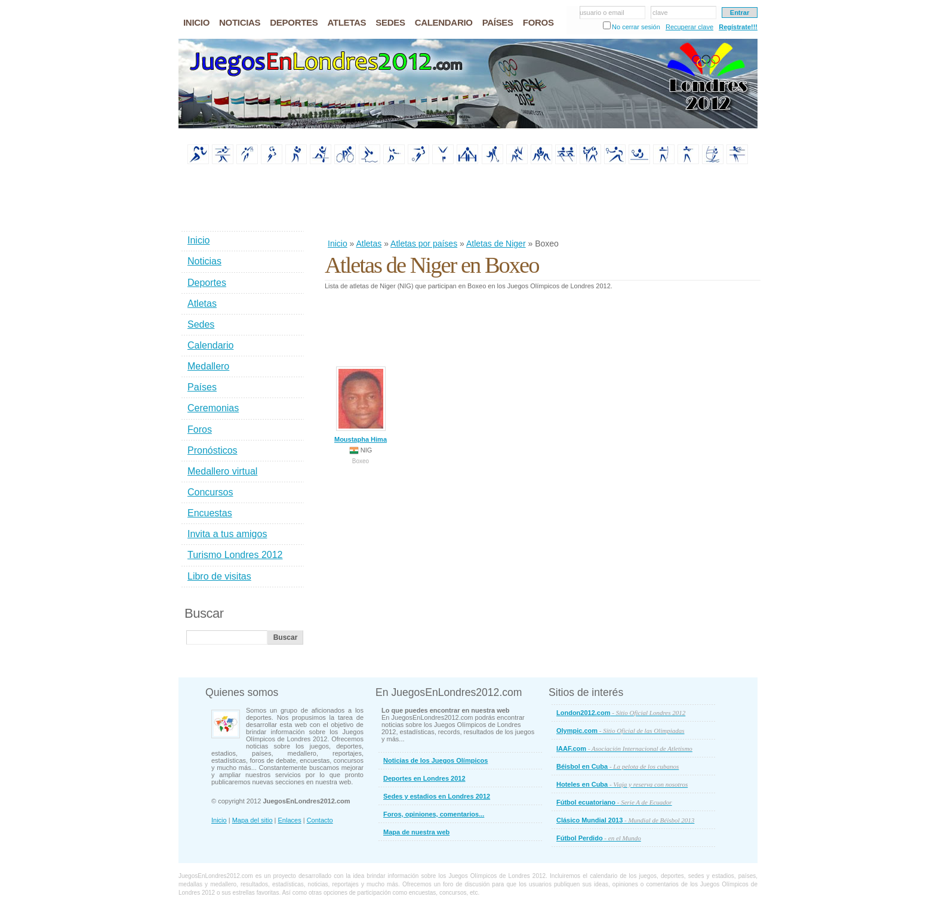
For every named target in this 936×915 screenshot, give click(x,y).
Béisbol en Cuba (617, 766)
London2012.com (620, 712)
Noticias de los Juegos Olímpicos (435, 760)
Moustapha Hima (360, 404)
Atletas (368, 243)
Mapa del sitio (252, 820)
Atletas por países (423, 243)
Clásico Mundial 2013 (625, 820)
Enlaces (289, 820)
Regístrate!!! (738, 26)
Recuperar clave (689, 26)
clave (660, 12)
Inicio (337, 243)
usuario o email (602, 12)
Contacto (320, 820)
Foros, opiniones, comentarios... (433, 814)
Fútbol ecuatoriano (614, 802)
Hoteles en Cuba (622, 784)
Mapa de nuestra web (416, 832)
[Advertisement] (542, 202)
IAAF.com (624, 748)
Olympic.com (620, 730)
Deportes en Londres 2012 (424, 778)
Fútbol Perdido (598, 838)
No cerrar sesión (636, 26)
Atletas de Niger (496, 243)
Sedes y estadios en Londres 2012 (436, 796)
